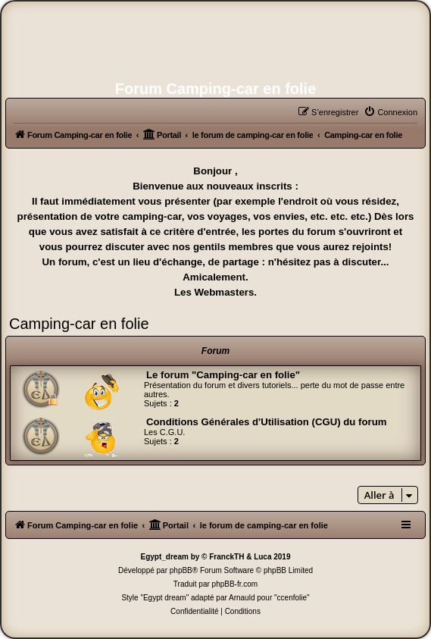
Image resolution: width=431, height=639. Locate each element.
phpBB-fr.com (235, 584)
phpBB (181, 570)
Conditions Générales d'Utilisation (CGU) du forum (266, 422)
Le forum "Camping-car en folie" (223, 375)
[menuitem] (390, 112)
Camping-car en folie (79, 323)
